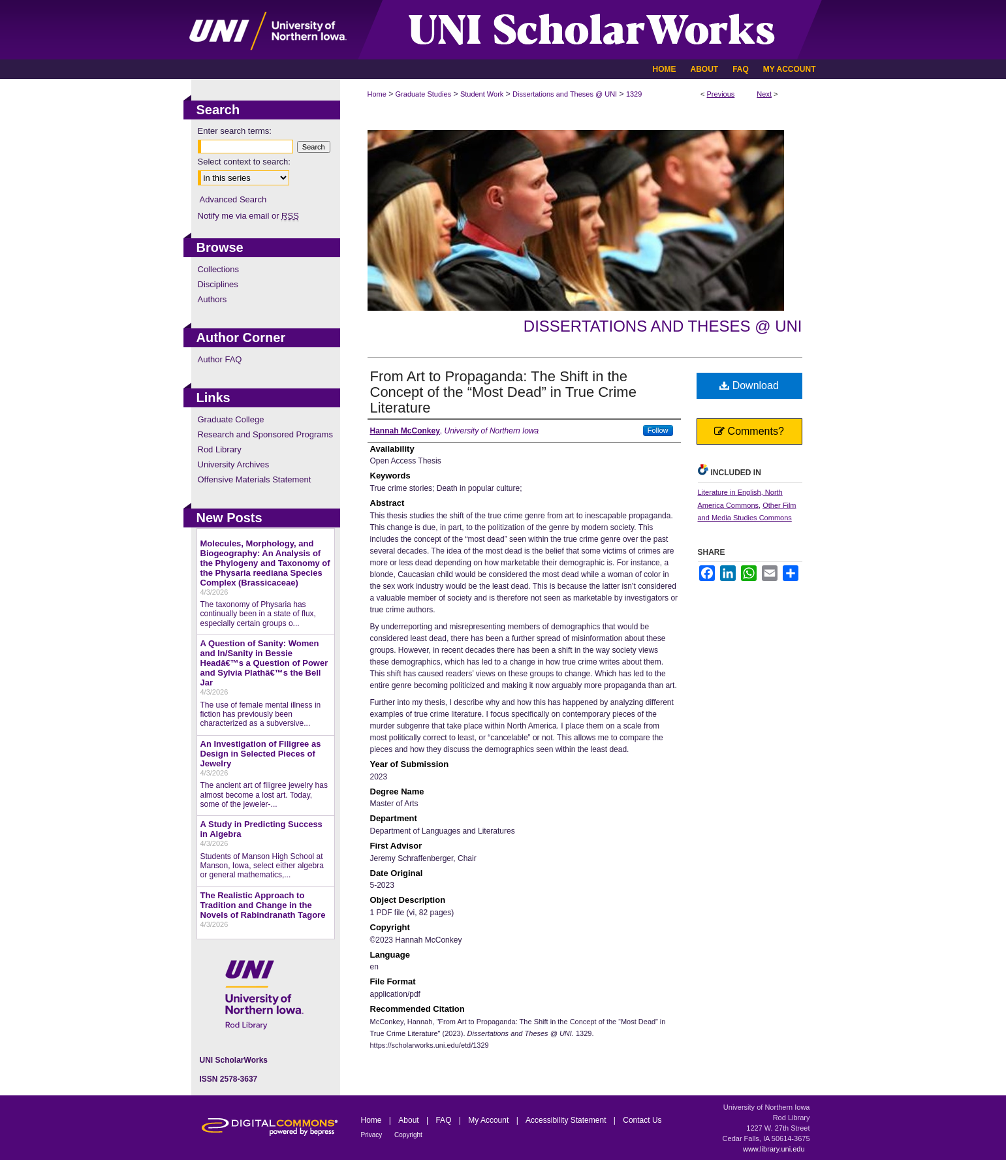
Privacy (373, 1134)
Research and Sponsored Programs (265, 434)
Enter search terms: (235, 131)
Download (749, 385)
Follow (658, 430)
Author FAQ (220, 359)
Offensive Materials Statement (254, 479)
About (409, 1120)
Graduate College (231, 419)
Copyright (408, 1134)
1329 (634, 94)
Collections (219, 269)
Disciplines (218, 284)
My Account (489, 1120)
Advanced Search (233, 199)
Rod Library (220, 449)
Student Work (481, 94)
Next (764, 94)
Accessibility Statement (567, 1120)
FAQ (444, 1120)
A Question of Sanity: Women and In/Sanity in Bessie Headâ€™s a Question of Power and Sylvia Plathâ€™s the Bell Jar (264, 662)
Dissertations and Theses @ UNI (564, 94)
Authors (212, 299)
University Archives (234, 464)
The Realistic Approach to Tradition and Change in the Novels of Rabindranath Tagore (263, 905)
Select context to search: (244, 161)
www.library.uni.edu (774, 1149)
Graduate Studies (424, 94)
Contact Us (642, 1120)
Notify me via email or (248, 216)
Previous (721, 94)
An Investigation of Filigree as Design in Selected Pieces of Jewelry (260, 753)
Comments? (749, 431)
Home (377, 94)
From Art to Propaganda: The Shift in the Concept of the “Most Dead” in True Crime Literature (503, 392)
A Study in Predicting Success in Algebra (261, 829)
